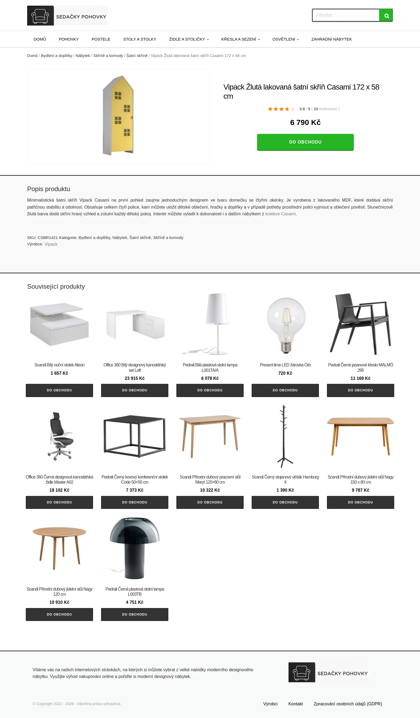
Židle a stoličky (187, 39)
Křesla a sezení (238, 39)
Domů (40, 39)
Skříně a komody (108, 55)
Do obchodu (305, 142)
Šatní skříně (137, 55)
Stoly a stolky (139, 39)
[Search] (386, 15)
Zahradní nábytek (331, 39)
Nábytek (83, 55)
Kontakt (295, 704)
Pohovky (69, 39)
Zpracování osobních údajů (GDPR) (348, 704)
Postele (101, 39)
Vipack (51, 244)
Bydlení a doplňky (56, 55)
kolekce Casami (280, 214)
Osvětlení (283, 39)
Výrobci (270, 704)
